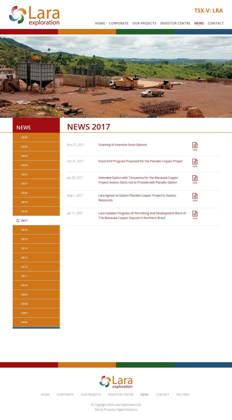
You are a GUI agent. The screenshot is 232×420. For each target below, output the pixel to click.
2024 (24, 156)
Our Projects (144, 23)
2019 (24, 202)
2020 (24, 193)
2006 (24, 322)
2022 (24, 174)
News (199, 23)
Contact (216, 23)
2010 (24, 285)
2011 (24, 276)
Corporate (119, 23)
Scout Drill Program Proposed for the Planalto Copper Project (140, 161)
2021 (24, 183)
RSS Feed (183, 395)
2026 (24, 137)
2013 (24, 257)
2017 (24, 220)
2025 (24, 146)
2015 (24, 239)
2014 (24, 248)
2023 (24, 165)
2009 (24, 294)
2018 (24, 211)
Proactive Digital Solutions (120, 409)
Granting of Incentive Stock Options (122, 145)
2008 (24, 303)
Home (100, 23)
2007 (24, 313)
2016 (24, 229)
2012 (24, 266)
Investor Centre (175, 23)
